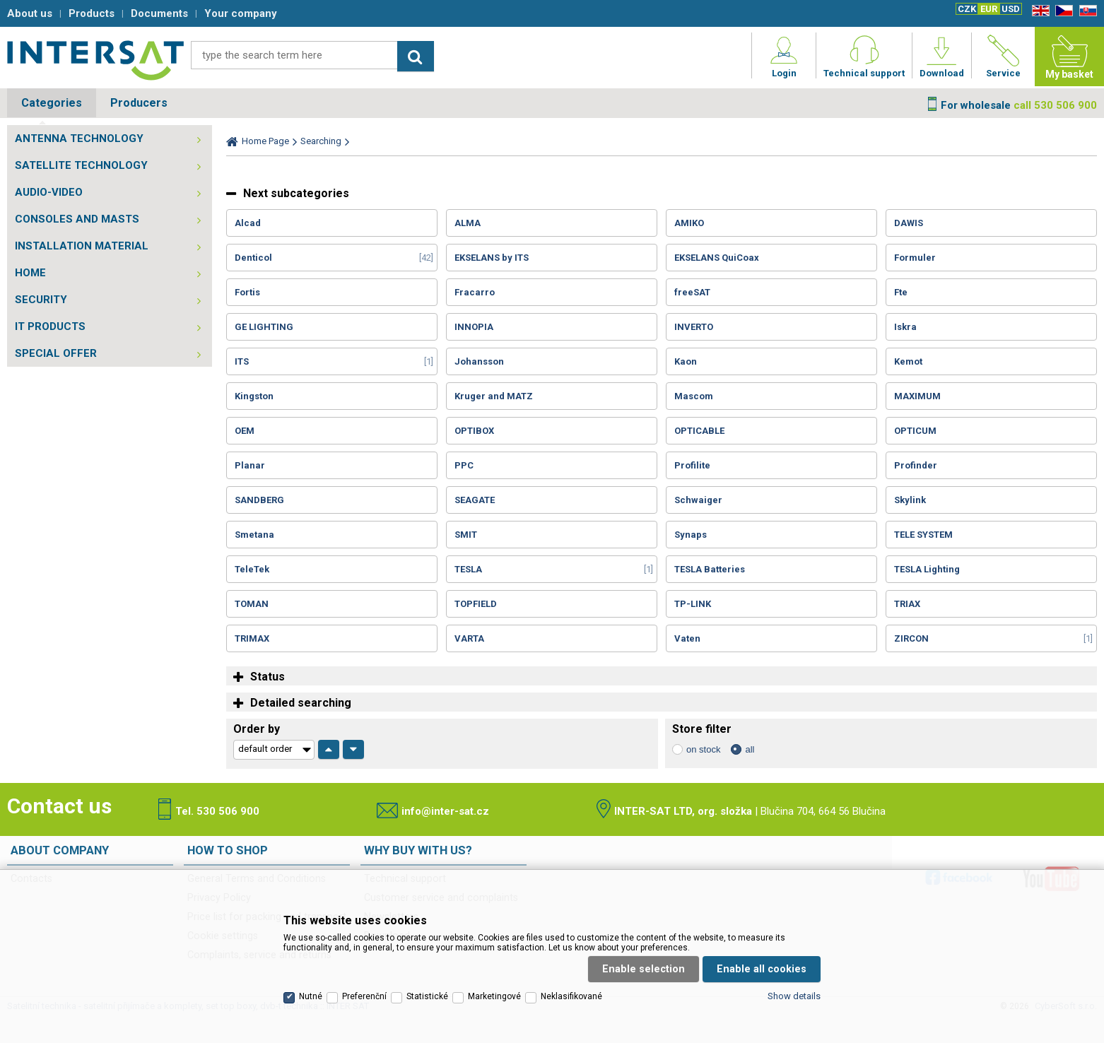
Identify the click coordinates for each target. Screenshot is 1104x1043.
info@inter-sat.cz (445, 811)
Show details (794, 996)
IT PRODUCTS (50, 326)
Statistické (427, 996)
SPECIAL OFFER (56, 353)
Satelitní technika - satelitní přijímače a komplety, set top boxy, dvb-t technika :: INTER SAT (95, 60)
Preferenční (364, 996)
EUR (988, 9)
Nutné (310, 996)
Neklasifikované (571, 996)
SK (1085, 11)
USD (1011, 9)
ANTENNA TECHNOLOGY (79, 138)
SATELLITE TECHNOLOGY (81, 165)
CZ (1061, 11)
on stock (703, 749)
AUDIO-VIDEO (49, 192)
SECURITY (41, 299)
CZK (967, 9)
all (749, 749)
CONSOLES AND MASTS (77, 219)
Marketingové (494, 996)
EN (1038, 11)
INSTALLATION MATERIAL (81, 246)
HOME (30, 272)
